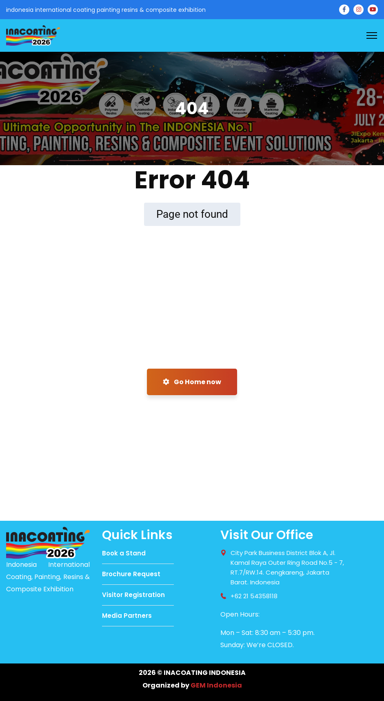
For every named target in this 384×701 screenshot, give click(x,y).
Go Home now (192, 382)
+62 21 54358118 (254, 596)
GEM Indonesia (216, 685)
